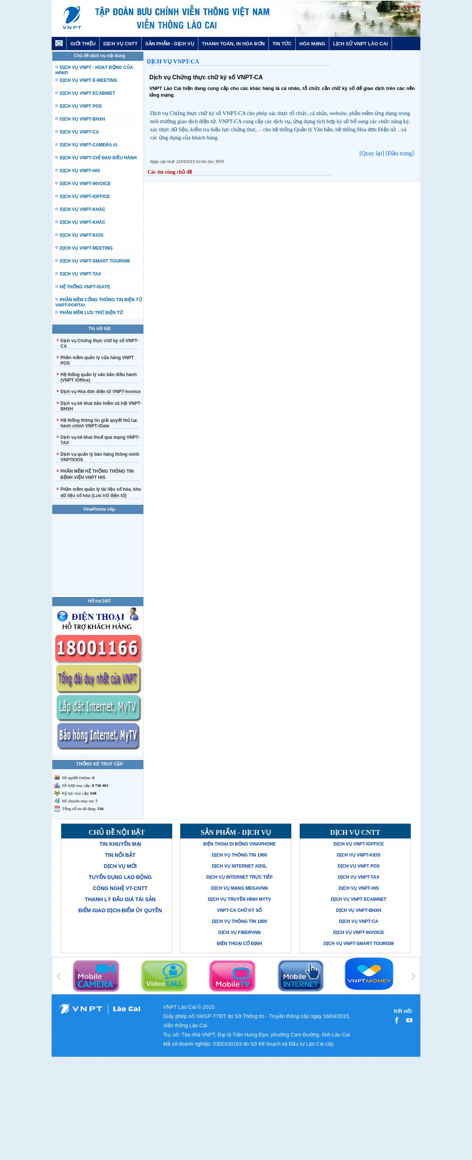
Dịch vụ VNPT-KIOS (358, 855)
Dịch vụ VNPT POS (358, 866)
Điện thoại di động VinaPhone (239, 844)
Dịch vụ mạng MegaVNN (239, 888)
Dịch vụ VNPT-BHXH (358, 910)
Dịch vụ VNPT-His (359, 888)
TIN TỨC (282, 43)
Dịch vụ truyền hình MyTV (239, 899)
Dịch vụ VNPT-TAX (358, 877)
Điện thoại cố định (239, 943)
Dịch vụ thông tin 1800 (239, 921)
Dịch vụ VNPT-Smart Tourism (359, 943)
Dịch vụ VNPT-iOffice (358, 844)
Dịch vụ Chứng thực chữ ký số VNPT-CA (206, 77)
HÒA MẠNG (312, 43)
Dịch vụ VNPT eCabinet (358, 899)
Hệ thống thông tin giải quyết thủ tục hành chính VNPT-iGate (99, 423)
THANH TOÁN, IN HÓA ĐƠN (233, 43)
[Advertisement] (236, 1108)
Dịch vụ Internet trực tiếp (239, 877)
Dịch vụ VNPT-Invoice (358, 932)
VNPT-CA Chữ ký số (239, 910)
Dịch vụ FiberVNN (239, 932)
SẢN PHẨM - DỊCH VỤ (169, 43)
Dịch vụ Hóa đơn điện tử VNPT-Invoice (100, 391)
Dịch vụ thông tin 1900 (239, 855)
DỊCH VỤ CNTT (120, 43)
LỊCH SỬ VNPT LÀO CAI (360, 43)
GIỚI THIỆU (83, 43)
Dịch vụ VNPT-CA (173, 61)
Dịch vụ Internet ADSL (239, 866)
